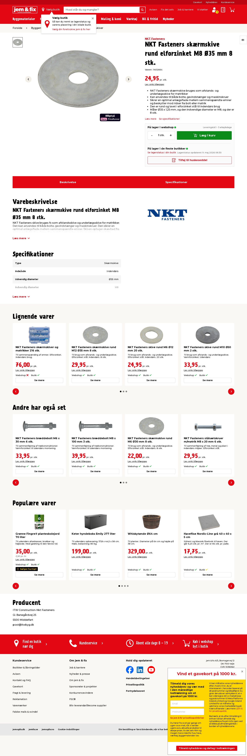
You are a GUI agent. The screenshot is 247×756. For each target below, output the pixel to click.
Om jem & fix (76, 680)
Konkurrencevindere (81, 692)
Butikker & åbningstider (26, 667)
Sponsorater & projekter (83, 686)
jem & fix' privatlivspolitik (225, 709)
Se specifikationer (169, 118)
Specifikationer (176, 182)
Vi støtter (202, 9)
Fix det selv (167, 9)
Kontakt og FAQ (22, 680)
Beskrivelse (68, 182)
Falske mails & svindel (25, 711)
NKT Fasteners (155, 38)
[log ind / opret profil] (214, 9)
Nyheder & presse (79, 673)
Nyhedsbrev (211, 2)
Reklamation (20, 699)
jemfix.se (33, 729)
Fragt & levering (22, 692)
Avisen (153, 9)
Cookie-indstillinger (69, 729)
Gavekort (197, 2)
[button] (120, 391)
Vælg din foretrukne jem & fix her (71, 29)
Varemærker (20, 705)
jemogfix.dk (19, 729)
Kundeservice (227, 2)
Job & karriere (185, 9)
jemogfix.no (48, 729)
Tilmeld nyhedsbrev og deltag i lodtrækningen (207, 748)
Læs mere (150, 118)
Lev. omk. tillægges (154, 84)
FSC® (72, 699)
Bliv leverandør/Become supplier (87, 705)
